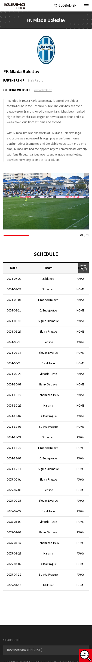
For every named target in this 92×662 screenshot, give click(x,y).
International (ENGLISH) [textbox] (24, 650)
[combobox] (46, 650)
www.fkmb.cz (43, 90)
